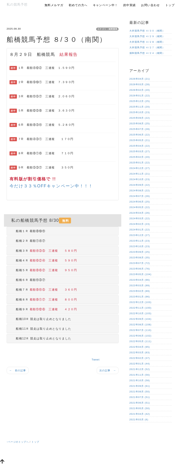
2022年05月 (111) (140, 341)
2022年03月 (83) (139, 352)
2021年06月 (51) (139, 402)
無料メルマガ (54, 5)
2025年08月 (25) (139, 123)
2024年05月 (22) (139, 207)
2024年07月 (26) (139, 196)
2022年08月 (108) (140, 324)
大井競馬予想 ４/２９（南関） (147, 36)
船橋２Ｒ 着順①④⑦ (27, 240)
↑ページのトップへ (18, 441)
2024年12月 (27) (139, 168)
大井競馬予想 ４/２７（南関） (147, 47)
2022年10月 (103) (140, 313)
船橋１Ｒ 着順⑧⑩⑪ (27, 231)
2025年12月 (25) (139, 101)
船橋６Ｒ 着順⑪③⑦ (27, 279)
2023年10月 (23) (139, 246)
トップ (170, 5)
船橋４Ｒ (43, 260)
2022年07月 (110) (140, 330)
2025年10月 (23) (139, 112)
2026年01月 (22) (139, 95)
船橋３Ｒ (43, 250)
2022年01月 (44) (139, 363)
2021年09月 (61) (139, 386)
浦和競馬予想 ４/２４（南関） (147, 53)
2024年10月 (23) (139, 179)
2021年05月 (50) (139, 408)
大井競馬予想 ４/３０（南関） (147, 30)
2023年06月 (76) (139, 268)
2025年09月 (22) (139, 118)
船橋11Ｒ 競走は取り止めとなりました (40, 328)
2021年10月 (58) (139, 380)
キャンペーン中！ (105, 5)
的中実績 (129, 5)
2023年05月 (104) (140, 274)
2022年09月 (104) (140, 319)
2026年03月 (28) (139, 84)
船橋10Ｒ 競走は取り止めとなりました (40, 319)
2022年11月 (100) (140, 307)
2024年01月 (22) (139, 229)
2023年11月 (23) (139, 240)
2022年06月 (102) (140, 335)
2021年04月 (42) (139, 414)
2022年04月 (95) (139, 347)
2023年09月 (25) (139, 252)
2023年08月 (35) (139, 257)
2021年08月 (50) (139, 391)
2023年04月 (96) (139, 280)
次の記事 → (107, 370)
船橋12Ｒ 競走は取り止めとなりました (40, 338)
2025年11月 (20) (139, 106)
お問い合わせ (150, 5)
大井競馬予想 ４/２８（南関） (147, 42)
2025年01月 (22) (139, 162)
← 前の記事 (17, 370)
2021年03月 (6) (138, 419)
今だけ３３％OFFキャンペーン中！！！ (51, 186)
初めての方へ (78, 5)
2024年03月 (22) (139, 218)
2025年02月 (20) (139, 157)
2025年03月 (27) (139, 151)
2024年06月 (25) (139, 201)
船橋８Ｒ (43, 299)
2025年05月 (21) (139, 140)
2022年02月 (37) (139, 358)
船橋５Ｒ (43, 270)
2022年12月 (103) (140, 302)
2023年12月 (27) (139, 235)
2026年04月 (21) (139, 78)
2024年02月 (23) (139, 224)
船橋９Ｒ (43, 309)
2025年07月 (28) (139, 129)
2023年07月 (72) (139, 263)
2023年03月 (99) (139, 285)
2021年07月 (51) (139, 397)
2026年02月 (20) (139, 90)
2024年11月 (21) (139, 173)
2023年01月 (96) (139, 296)
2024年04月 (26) (139, 213)
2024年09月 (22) (139, 185)
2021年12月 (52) (139, 369)
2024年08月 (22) (139, 190)
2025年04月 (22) (139, 145)
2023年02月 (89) (139, 291)
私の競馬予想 (17, 4)
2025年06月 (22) (139, 134)
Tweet (96, 359)
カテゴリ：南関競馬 (107, 29)
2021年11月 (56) (139, 374)
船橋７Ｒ (43, 289)
